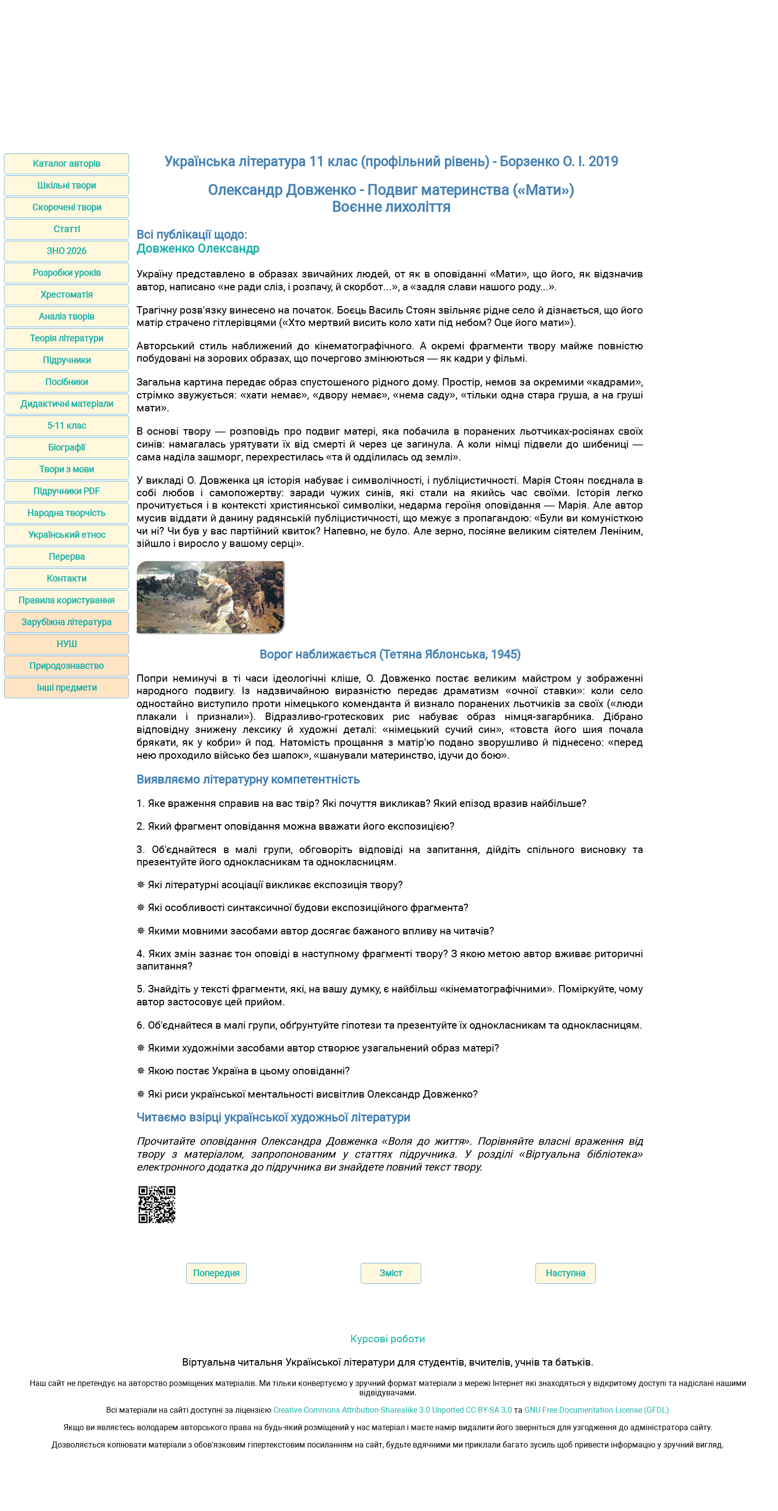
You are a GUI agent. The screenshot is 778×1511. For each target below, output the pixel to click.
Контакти (66, 578)
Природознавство (66, 665)
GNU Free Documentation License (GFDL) (596, 1410)
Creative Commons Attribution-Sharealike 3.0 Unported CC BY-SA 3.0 (392, 1410)
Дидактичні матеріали (66, 403)
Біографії (66, 447)
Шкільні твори (66, 185)
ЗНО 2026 (66, 251)
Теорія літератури (66, 338)
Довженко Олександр (197, 249)
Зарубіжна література (66, 622)
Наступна (565, 1273)
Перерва (67, 556)
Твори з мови (66, 469)
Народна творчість (66, 513)
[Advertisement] (389, 73)
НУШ (67, 644)
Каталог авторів (66, 163)
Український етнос (66, 534)
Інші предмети (67, 687)
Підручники (67, 360)
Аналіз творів (66, 316)
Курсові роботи (387, 1338)
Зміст (391, 1273)
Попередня (216, 1273)
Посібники (66, 382)
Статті (67, 229)
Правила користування (66, 600)
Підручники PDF (66, 491)
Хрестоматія (67, 294)
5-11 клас (66, 425)
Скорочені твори (66, 207)
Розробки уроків (67, 272)
